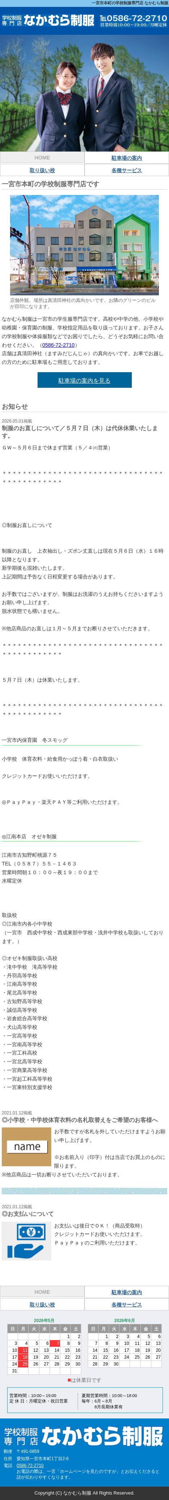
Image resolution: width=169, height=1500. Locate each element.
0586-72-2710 (58, 345)
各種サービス (127, 170)
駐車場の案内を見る (84, 381)
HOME (42, 158)
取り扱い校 (42, 170)
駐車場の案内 (127, 158)
